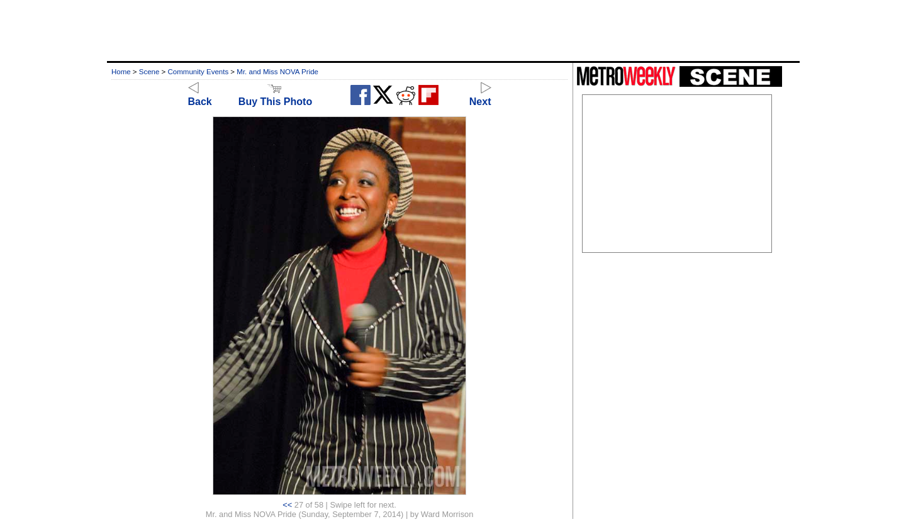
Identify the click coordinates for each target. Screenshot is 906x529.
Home (121, 71)
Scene (149, 71)
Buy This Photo (275, 96)
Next (480, 96)
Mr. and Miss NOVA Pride (277, 71)
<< (287, 505)
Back (200, 96)
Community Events (198, 71)
